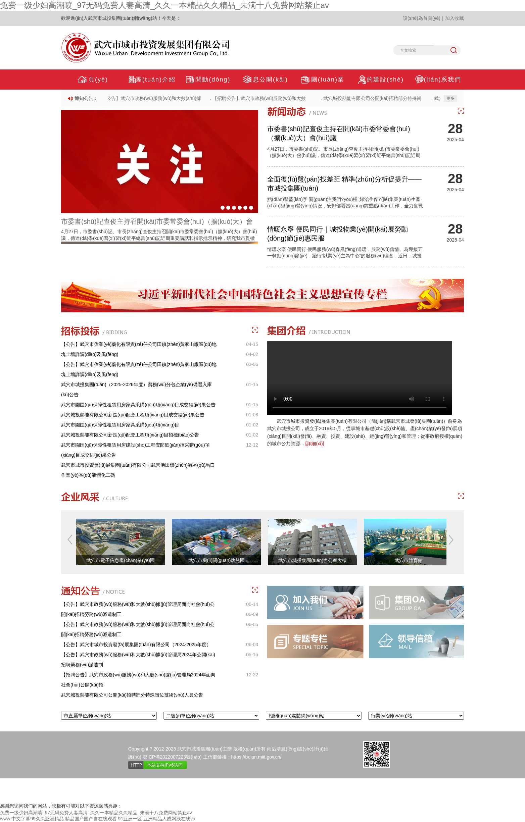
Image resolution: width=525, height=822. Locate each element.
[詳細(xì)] (314, 443)
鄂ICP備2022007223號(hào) (172, 757)
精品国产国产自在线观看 (91, 818)
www (5, 818)
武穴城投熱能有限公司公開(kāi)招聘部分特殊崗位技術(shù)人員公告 (132, 695)
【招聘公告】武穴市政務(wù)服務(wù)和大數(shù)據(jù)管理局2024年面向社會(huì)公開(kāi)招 (138, 679)
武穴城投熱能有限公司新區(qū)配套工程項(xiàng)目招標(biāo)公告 (130, 435)
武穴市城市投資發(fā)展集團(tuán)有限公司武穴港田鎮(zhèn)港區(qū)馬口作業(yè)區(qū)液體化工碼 (138, 470)
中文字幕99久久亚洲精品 (37, 818)
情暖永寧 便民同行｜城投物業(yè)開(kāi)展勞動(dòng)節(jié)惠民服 (337, 233)
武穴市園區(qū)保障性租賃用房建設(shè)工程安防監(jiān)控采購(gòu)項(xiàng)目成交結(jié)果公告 (135, 450)
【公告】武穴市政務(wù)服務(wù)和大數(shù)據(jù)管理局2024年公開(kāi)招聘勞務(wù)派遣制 (138, 659)
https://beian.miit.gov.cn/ (256, 757)
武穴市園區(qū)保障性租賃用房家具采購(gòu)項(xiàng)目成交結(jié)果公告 (138, 404)
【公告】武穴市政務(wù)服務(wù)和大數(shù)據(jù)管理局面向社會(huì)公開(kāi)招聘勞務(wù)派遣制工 (137, 609)
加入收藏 (454, 18)
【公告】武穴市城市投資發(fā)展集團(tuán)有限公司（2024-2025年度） (136, 644)
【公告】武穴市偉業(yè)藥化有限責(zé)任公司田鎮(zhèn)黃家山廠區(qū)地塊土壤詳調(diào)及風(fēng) (139, 349)
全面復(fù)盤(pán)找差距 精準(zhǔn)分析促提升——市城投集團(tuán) (344, 183)
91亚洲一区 (130, 818)
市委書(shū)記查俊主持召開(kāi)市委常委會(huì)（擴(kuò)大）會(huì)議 (338, 133)
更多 (450, 98)
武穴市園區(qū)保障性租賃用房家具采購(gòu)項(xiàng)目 (120, 424)
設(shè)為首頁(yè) (421, 18)
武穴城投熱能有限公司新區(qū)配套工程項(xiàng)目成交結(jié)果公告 (132, 414)
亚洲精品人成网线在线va (169, 818)
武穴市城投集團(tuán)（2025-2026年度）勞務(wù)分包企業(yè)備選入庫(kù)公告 (136, 389)
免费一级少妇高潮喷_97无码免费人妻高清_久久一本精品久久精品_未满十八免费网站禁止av (164, 5)
